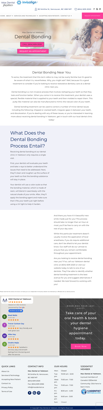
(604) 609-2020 (84, 9)
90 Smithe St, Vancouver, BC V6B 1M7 (55, 9)
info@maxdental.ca (36, 388)
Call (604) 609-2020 (32, 44)
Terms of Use (7, 392)
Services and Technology (25, 16)
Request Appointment (92, 15)
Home (2, 16)
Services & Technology (11, 376)
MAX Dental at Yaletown (19, 299)
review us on (16, 311)
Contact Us (65, 16)
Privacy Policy (7, 388)
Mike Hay (12, 335)
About (8, 16)
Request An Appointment (33, 51)
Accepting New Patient (11, 380)
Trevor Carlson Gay (16, 324)
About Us (5, 372)
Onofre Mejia (13, 343)
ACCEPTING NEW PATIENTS (49, 16)
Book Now (81, 347)
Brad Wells (12, 316)
